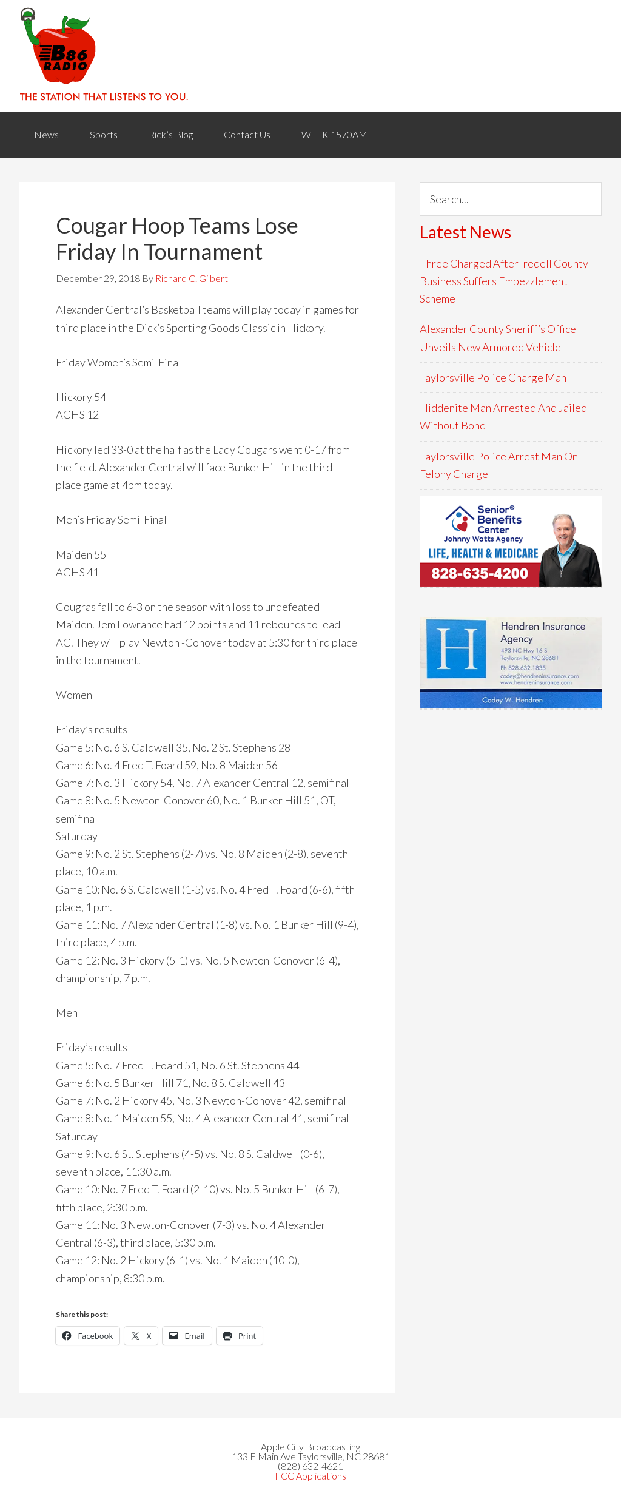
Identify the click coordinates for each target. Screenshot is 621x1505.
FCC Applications (310, 1475)
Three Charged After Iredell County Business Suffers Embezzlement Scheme (504, 281)
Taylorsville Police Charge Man (493, 377)
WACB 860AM (310, 56)
